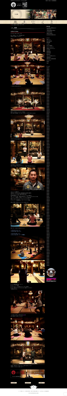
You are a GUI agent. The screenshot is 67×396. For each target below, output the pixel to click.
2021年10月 (48, 147)
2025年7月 (48, 81)
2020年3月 (48, 175)
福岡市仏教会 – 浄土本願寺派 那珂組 (51, 58)
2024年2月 (48, 106)
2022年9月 (48, 131)
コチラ (24, 314)
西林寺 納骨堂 (48, 42)
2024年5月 (48, 101)
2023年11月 (48, 110)
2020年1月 (48, 178)
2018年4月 (48, 209)
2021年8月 (48, 150)
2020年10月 (48, 165)
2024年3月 (48, 104)
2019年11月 (48, 181)
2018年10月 (48, 200)
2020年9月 (48, 166)
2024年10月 (48, 94)
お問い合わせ (42, 391)
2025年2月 (48, 88)
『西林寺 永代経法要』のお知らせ (51, 30)
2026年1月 (48, 72)
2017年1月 (48, 231)
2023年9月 (48, 113)
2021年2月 (48, 159)
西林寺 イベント (49, 39)
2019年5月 (48, 190)
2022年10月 (48, 129)
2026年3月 (48, 69)
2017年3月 (48, 228)
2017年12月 (48, 215)
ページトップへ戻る (33, 386)
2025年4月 (48, 85)
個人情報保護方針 (54, 0)
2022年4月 (48, 138)
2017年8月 (48, 221)
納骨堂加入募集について (51, 22)
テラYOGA (17, 24)
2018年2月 (48, 212)
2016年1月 (48, 249)
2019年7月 (48, 187)
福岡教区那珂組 (49, 57)
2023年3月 (48, 122)
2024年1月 (48, 107)
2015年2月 (48, 265)
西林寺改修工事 (49, 51)
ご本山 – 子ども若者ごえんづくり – (51, 55)
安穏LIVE (48, 61)
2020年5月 (48, 172)
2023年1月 (48, 125)
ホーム (12, 24)
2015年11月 (48, 252)
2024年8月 (48, 97)
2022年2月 (48, 141)
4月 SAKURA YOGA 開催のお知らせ (51, 34)
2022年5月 (48, 137)
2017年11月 (48, 216)
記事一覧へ (28, 382)
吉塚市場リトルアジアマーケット (51, 48)
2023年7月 (48, 116)
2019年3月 (48, 193)
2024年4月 (48, 103)
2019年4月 (48, 191)
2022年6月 (48, 135)
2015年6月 (48, 259)
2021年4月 (48, 156)
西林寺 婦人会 (48, 54)
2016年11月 (48, 234)
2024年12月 (48, 91)
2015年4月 (48, 262)
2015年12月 (48, 250)
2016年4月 (48, 244)
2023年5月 (48, 119)
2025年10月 (48, 76)
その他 (21, 33)
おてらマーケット (49, 60)
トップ (15, 22)
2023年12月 (48, 109)
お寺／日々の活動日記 (49, 45)
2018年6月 (48, 206)
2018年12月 (48, 197)
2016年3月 (48, 246)
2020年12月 (48, 162)
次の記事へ (42, 382)
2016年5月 (48, 243)
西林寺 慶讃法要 (49, 52)
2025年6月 (48, 82)
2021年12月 (48, 144)
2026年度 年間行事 (33, 22)
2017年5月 (48, 225)
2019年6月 (48, 188)
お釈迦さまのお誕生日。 (50, 33)
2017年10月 (48, 218)
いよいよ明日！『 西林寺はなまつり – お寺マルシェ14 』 (51, 28)
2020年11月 (48, 163)
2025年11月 (48, 75)
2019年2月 (48, 194)
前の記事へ (14, 382)
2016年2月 (48, 247)
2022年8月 (48, 132)
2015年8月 (48, 256)
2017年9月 (48, 219)
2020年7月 (48, 169)
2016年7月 (48, 240)
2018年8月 (48, 203)
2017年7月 (48, 222)
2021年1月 (48, 160)
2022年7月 (48, 134)
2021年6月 (48, 153)
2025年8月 (48, 79)
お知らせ (50, 0)
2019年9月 (48, 184)
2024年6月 (48, 100)
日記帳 (47, 0)
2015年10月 (48, 253)
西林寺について (24, 22)
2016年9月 (48, 237)
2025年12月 (48, 73)
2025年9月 (48, 78)
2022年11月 (48, 128)
